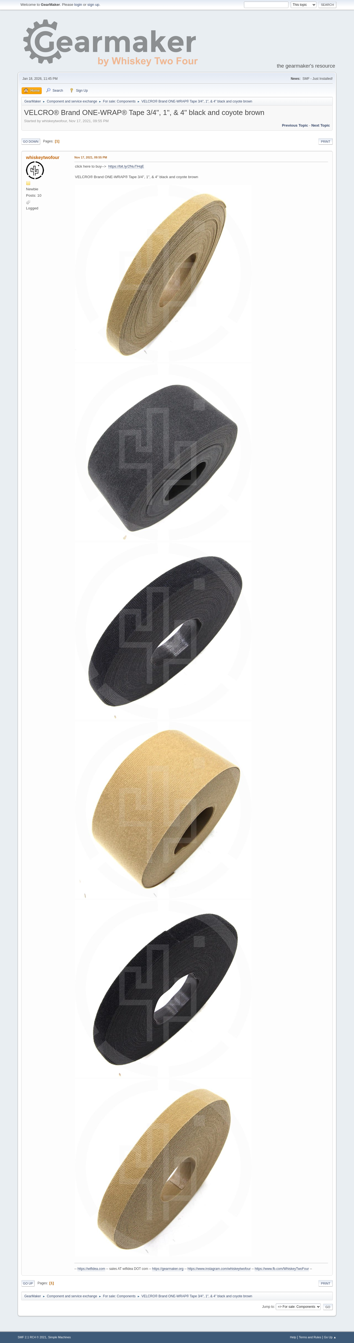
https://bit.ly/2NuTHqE (126, 166)
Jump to (268, 1307)
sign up (93, 4)
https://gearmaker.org (167, 1269)
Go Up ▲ (330, 1337)
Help (293, 1337)
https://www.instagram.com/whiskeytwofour (219, 1269)
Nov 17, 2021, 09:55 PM (90, 157)
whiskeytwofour (42, 157)
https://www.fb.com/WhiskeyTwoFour (282, 1269)
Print (325, 141)
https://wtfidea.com (91, 1269)
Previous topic (295, 125)
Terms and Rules (310, 1337)
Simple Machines (59, 1337)
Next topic (320, 125)
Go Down (30, 141)
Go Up (28, 1283)
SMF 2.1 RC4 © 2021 (32, 1337)
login (78, 4)
